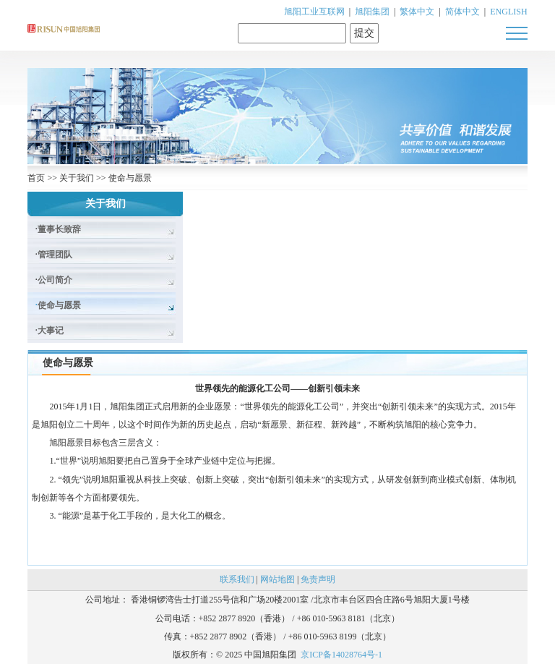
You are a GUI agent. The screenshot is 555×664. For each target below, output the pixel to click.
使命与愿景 (130, 178)
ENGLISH (508, 11)
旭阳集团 (372, 11)
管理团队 (55, 255)
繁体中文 (417, 11)
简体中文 (462, 11)
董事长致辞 (59, 229)
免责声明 (318, 579)
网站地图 (277, 579)
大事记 (51, 330)
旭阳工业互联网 (314, 11)
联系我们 (237, 579)
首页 (36, 178)
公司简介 (55, 280)
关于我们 (76, 178)
